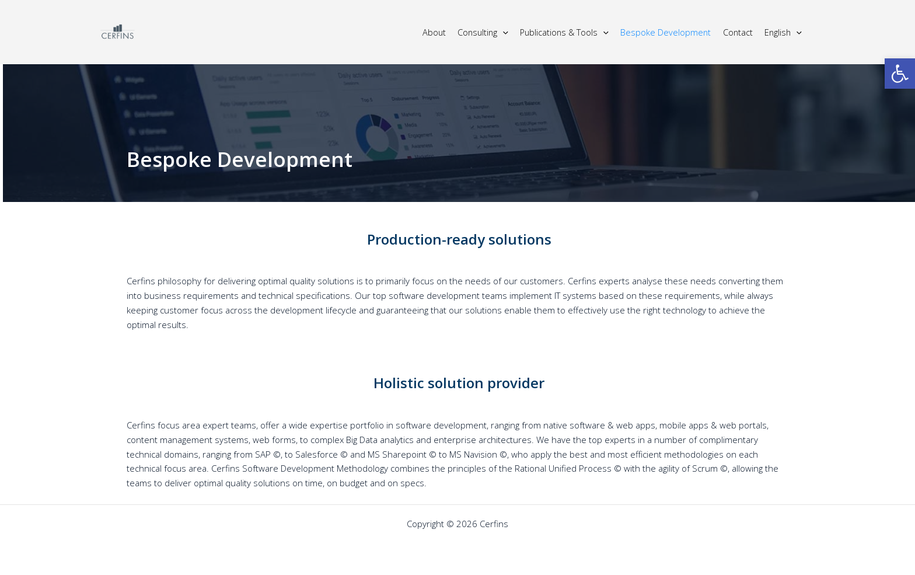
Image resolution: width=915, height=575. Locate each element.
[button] (900, 73)
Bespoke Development (665, 32)
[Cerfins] (118, 31)
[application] (502, 32)
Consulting (483, 32)
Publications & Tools (564, 32)
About (434, 32)
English (783, 32)
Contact (738, 32)
